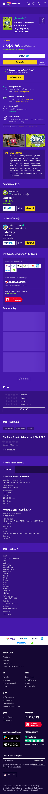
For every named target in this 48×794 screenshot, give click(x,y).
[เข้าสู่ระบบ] (45, 3)
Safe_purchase (15, 225)
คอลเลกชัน (6, 680)
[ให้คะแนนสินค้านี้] (10, 441)
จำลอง (30, 429)
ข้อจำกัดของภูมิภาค (22, 91)
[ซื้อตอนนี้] (24, 56)
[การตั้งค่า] (10, 775)
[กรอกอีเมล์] (17, 760)
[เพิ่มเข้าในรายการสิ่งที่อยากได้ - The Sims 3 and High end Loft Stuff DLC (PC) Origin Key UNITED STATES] (42, 21)
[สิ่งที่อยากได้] (34, 3)
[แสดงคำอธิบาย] (25, 228)
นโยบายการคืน (30, 686)
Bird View (20, 429)
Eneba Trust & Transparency (13, 666)
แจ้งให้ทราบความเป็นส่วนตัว (18, 790)
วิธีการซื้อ (6, 677)
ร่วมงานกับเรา (7, 663)
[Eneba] (13, 3)
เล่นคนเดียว (8, 429)
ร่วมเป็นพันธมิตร (8, 703)
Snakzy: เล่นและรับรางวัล (11, 706)
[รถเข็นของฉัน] (39, 3)
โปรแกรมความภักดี (9, 683)
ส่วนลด (5, 686)
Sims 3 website (27, 99)
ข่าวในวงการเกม (8, 697)
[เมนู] (3, 3)
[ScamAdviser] (15, 282)
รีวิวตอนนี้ (24, 410)
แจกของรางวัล (7, 700)
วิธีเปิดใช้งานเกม (30, 680)
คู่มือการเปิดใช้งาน (22, 101)
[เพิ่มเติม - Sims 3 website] (5, 98)
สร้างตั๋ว (27, 683)
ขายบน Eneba (8, 717)
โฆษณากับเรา (7, 720)
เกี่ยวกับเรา (6, 657)
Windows (7, 614)
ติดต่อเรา (6, 660)
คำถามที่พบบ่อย (30, 677)
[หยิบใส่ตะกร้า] (42, 62)
